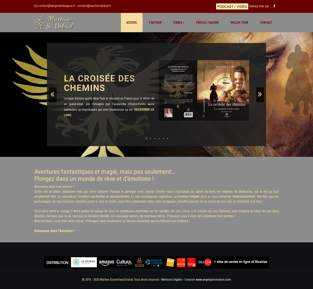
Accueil (131, 22)
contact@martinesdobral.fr (94, 6)
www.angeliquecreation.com (213, 279)
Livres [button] (178, 22)
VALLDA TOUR (239, 22)
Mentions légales (171, 279)
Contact (266, 22)
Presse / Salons (207, 22)
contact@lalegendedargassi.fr (56, 6)
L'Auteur (155, 22)
